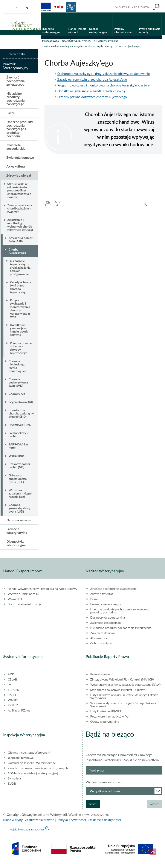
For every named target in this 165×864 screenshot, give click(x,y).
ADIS (11, 676)
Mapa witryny (13, 821)
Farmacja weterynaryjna (16, 532)
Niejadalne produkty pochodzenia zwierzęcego (15, 100)
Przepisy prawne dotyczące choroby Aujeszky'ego (92, 98)
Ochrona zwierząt (19, 522)
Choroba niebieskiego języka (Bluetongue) (17, 367)
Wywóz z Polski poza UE (24, 595)
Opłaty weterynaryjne (104, 723)
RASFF (12, 696)
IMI (10, 686)
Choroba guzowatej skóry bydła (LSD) (19, 510)
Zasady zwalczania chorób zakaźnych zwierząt (19, 210)
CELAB (12, 681)
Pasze (10, 115)
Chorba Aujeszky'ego (17, 252)
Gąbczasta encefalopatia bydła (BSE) (18, 480)
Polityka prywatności (71, 821)
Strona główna (50, 42)
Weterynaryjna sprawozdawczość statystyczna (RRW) (125, 686)
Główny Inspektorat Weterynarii (29, 754)
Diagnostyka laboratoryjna (16, 545)
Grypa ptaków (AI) (21, 403)
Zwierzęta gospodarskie (15, 148)
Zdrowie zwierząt (108, 42)
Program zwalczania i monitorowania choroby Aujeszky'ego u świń (103, 87)
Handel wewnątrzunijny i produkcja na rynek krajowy (42, 590)
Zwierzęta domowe (20, 159)
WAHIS (13, 701)
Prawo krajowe (100, 676)
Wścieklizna (16, 457)
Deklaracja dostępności (104, 821)
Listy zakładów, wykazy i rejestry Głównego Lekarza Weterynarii (124, 698)
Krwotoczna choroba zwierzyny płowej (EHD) (21, 415)
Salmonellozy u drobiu (19, 436)
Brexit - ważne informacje (24, 605)
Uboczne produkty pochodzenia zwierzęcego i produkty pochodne (19, 131)
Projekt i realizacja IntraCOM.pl (26, 831)
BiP (58, 7)
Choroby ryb (17, 395)
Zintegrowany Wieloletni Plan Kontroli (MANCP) (122, 681)
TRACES (13, 691)
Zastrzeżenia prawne (39, 821)
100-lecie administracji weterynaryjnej (33, 774)
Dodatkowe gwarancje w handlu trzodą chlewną (91, 93)
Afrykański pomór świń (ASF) (20, 241)
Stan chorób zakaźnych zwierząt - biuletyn (117, 691)
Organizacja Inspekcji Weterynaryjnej (32, 764)
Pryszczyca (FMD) (20, 426)
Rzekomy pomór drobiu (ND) (19, 467)
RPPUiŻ (13, 706)
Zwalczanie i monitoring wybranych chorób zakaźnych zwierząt (77, 48)
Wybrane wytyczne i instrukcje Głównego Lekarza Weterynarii (123, 706)
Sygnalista (14, 780)
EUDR (12, 785)
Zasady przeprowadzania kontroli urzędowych (38, 769)
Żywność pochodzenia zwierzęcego (15, 82)
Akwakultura (15, 168)
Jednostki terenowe (21, 759)
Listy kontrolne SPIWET (105, 713)
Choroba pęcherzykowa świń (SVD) (18, 384)
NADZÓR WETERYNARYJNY (78, 42)
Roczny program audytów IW (109, 718)
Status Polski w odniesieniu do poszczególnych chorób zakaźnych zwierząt (19, 192)
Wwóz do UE (16, 600)
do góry (153, 852)
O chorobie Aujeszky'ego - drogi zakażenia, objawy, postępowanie (103, 75)
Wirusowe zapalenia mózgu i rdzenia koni (20, 495)
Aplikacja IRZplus (19, 712)
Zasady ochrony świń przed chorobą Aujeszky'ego (92, 81)
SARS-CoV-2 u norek (18, 447)
